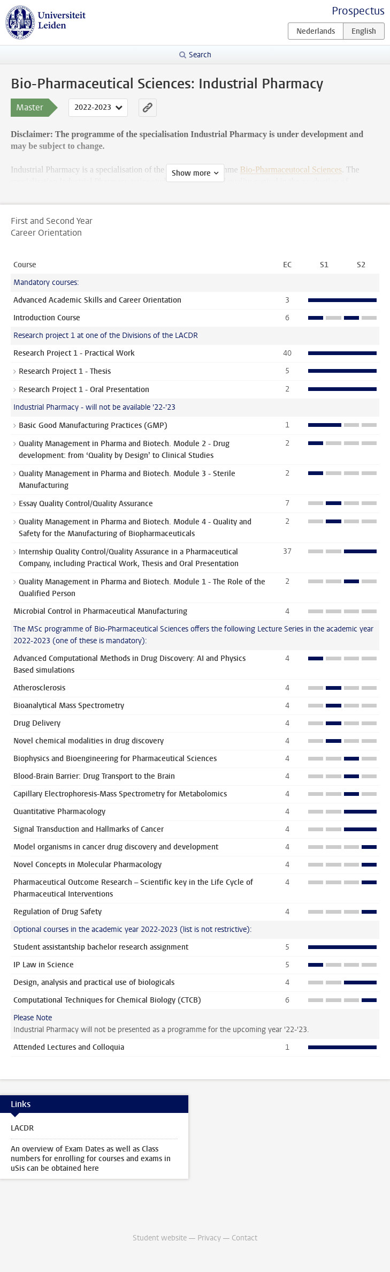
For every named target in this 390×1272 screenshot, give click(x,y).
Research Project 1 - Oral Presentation (84, 390)
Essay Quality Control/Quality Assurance (86, 504)
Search (200, 55)
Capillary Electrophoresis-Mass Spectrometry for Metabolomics (120, 794)
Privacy (209, 1238)
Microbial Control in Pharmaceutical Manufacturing (100, 611)
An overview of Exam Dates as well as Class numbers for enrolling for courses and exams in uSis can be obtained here (91, 1158)
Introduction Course (46, 318)
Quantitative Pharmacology (59, 812)
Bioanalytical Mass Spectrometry (68, 706)
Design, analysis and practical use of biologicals (93, 982)
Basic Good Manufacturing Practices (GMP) (93, 425)
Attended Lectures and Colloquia (68, 1047)
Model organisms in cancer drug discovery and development (115, 847)
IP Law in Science (43, 965)
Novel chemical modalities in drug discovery (88, 741)
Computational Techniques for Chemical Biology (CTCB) (107, 1000)
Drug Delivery (36, 723)
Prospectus (358, 11)
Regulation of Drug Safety (57, 912)
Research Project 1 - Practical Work (74, 353)
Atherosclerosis (39, 688)
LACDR (22, 1128)
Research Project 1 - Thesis (65, 371)
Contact (244, 1238)
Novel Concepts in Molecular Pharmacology (87, 865)
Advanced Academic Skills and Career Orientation (97, 300)
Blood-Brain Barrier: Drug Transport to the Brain (94, 776)
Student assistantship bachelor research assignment (100, 947)
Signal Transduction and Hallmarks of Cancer (88, 829)
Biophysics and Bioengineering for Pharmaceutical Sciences (115, 759)
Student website (160, 1238)
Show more (191, 173)
